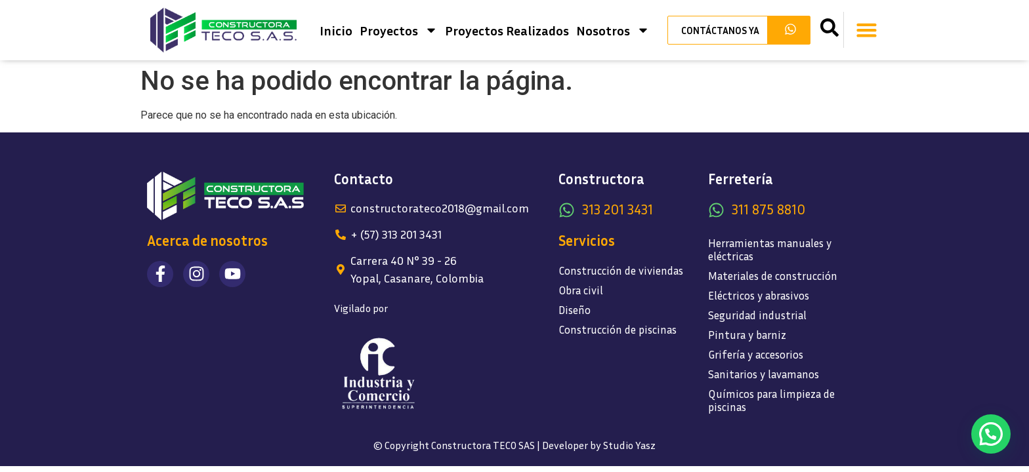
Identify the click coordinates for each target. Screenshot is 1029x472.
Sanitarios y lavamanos (763, 374)
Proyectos (399, 30)
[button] (866, 30)
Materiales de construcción (772, 276)
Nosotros (613, 30)
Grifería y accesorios (755, 354)
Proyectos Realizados (507, 30)
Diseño (574, 310)
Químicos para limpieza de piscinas (771, 400)
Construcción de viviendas (620, 270)
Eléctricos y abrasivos (758, 295)
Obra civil (580, 290)
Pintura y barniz (747, 335)
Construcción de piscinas (617, 329)
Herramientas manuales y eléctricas (769, 249)
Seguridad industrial (757, 315)
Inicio (336, 30)
